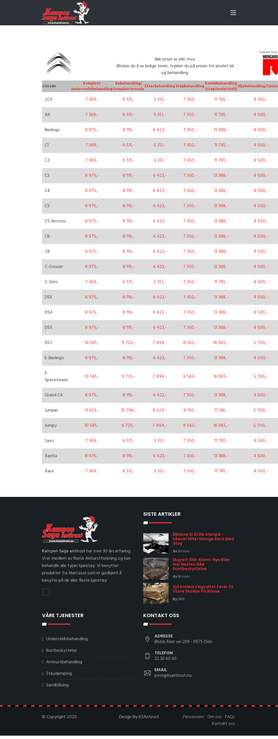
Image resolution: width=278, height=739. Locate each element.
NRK (181, 598)
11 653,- (92, 409)
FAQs (230, 715)
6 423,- (160, 128)
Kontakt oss (223, 722)
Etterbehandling (160, 85)
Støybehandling (190, 85)
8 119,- (128, 128)
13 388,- (221, 128)
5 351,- (160, 98)
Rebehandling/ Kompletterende (128, 85)
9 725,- (129, 341)
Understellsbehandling (67, 637)
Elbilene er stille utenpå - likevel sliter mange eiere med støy (203, 537)
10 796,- (128, 409)
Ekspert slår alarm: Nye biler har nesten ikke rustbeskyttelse (201, 562)
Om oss (214, 715)
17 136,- (221, 409)
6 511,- (128, 98)
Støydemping (59, 672)
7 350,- (190, 98)
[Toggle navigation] (233, 13)
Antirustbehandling (64, 660)
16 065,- (221, 341)
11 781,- (221, 98)
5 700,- (261, 341)
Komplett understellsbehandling (92, 85)
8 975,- (92, 128)
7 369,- (92, 98)
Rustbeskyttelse (61, 649)
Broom (183, 550)
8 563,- (190, 341)
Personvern (193, 715)
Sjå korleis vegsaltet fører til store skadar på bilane (203, 587)
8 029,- (160, 409)
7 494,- (160, 341)
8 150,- (189, 409)
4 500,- (261, 98)
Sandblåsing (57, 683)
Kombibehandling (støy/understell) (221, 85)
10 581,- (92, 341)
